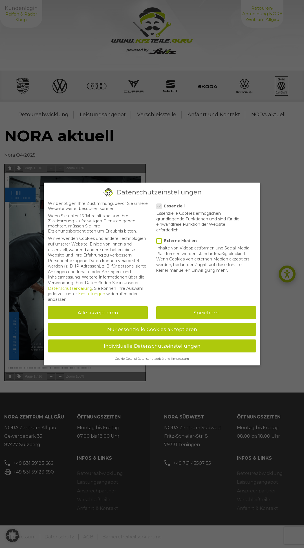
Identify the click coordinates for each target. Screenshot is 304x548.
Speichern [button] (206, 312)
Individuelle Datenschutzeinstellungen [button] (152, 346)
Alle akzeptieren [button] (98, 312)
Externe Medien (178, 240)
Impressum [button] (180, 359)
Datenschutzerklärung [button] (154, 359)
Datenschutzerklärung (70, 288)
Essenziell (172, 206)
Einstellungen (91, 293)
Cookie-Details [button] (125, 359)
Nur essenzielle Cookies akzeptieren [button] (152, 329)
